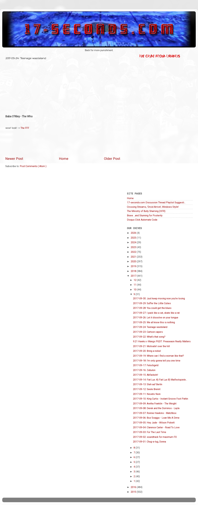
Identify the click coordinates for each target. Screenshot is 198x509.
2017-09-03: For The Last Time (149, 432)
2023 (134, 247)
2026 (134, 232)
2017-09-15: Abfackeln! (145, 374)
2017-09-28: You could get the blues (152, 308)
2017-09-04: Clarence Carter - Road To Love (156, 427)
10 (135, 289)
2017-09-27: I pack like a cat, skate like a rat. (156, 312)
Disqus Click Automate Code (142, 219)
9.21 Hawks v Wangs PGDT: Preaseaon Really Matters (162, 341)
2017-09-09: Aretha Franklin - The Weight (154, 403)
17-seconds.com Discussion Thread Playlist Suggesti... (156, 202)
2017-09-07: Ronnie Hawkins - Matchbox (154, 413)
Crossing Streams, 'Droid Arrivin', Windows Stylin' (153, 206)
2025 (134, 237)
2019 (134, 266)
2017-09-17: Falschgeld (145, 365)
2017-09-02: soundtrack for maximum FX (155, 437)
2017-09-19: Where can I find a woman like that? (158, 355)
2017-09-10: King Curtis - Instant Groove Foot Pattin (160, 398)
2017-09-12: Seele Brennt (146, 389)
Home (63, 159)
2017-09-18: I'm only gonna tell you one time (156, 360)
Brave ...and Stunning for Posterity (144, 215)
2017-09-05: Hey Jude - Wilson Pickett (154, 422)
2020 (134, 261)
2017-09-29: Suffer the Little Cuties (152, 303)
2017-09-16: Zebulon (144, 370)
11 (135, 284)
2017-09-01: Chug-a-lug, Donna (149, 441)
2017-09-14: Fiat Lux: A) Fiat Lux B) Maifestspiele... (160, 379)
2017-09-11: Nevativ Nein (147, 394)
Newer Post (14, 159)
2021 (134, 256)
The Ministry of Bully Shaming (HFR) (146, 211)
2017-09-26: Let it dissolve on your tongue (155, 317)
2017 (134, 275)
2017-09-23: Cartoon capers (148, 331)
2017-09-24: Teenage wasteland (150, 327)
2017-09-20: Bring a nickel (147, 351)
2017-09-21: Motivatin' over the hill (151, 346)
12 (135, 280)
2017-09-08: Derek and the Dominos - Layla (156, 408)
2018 (134, 271)
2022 (134, 251)
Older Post (112, 159)
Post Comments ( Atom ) (33, 166)
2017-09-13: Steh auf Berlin (147, 384)
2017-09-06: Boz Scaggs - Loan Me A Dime (156, 417)
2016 (134, 487)
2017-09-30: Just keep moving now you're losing (159, 298)
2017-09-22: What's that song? (149, 336)
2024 (134, 242)
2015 (134, 491)
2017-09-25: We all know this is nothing (154, 322)
